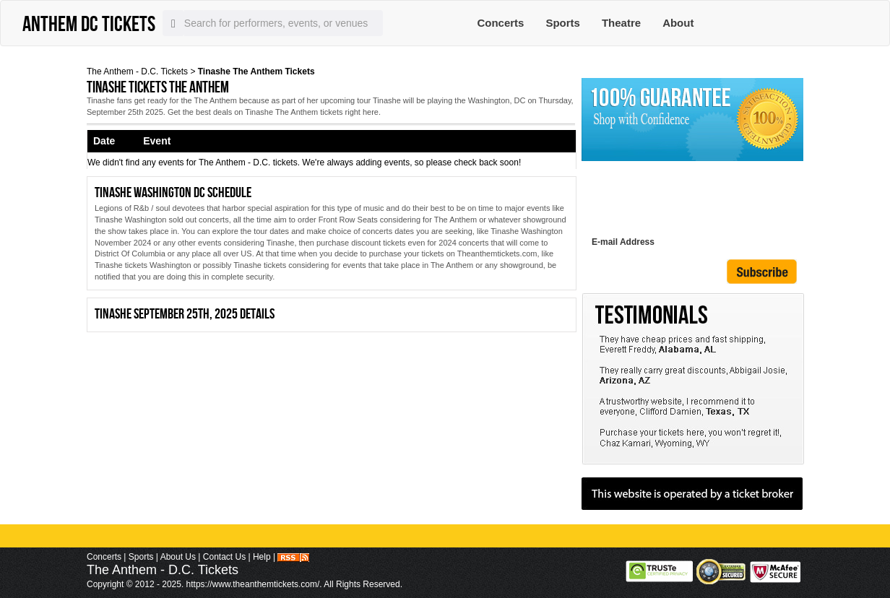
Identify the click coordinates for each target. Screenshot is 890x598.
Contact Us (224, 557)
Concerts (500, 23)
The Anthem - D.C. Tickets (137, 71)
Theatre (621, 23)
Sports (562, 23)
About (678, 23)
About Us (178, 557)
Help (262, 557)
